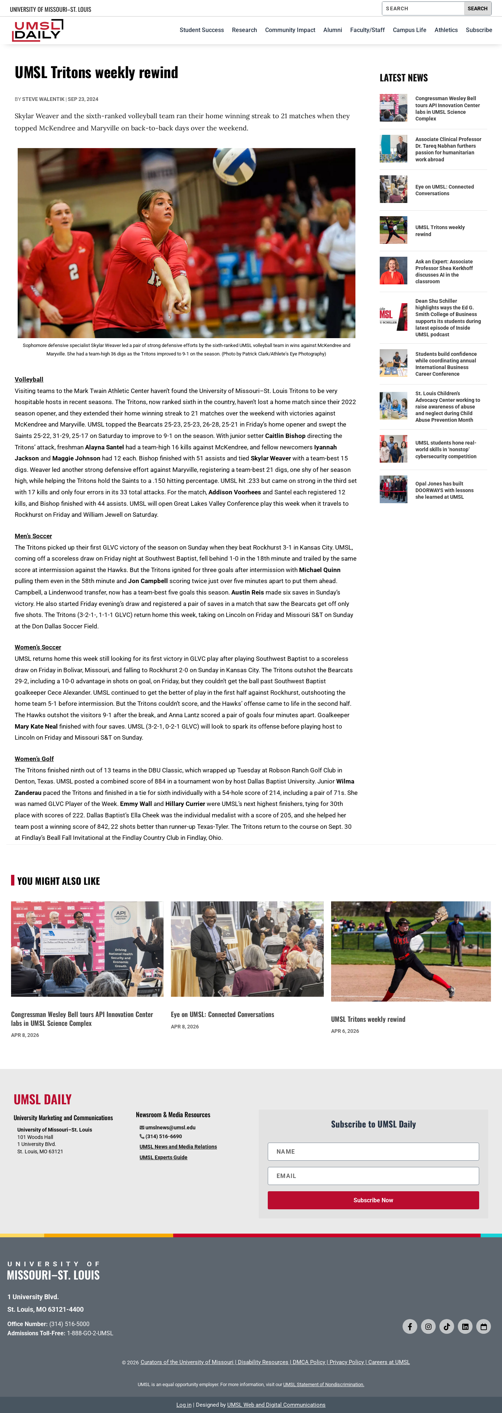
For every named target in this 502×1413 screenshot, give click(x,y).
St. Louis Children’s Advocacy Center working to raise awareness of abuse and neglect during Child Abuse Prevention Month (447, 406)
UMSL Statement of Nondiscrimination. (323, 1384)
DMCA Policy (309, 1362)
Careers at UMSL (389, 1362)
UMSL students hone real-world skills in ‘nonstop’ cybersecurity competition (446, 449)
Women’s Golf (34, 758)
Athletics (446, 30)
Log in (184, 1405)
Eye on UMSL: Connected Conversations (444, 190)
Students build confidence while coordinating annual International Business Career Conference (446, 364)
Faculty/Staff (367, 30)
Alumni (332, 30)
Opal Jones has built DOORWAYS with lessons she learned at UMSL (444, 490)
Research (244, 30)
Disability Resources (263, 1362)
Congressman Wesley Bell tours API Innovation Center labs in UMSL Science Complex (447, 108)
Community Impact (290, 30)
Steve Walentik (43, 99)
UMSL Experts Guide (163, 1157)
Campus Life (409, 30)
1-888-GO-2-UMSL (90, 1333)
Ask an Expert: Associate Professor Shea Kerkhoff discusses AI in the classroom (444, 272)
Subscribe (479, 30)
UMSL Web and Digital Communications (276, 1405)
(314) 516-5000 (69, 1324)
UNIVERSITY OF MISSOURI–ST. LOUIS (50, 9)
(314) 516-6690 (163, 1136)
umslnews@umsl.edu (170, 1127)
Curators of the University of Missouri (187, 1362)
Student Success (202, 30)
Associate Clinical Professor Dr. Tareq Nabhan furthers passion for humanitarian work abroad (448, 149)
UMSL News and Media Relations (178, 1147)
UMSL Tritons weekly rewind (440, 230)
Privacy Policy (347, 1362)
